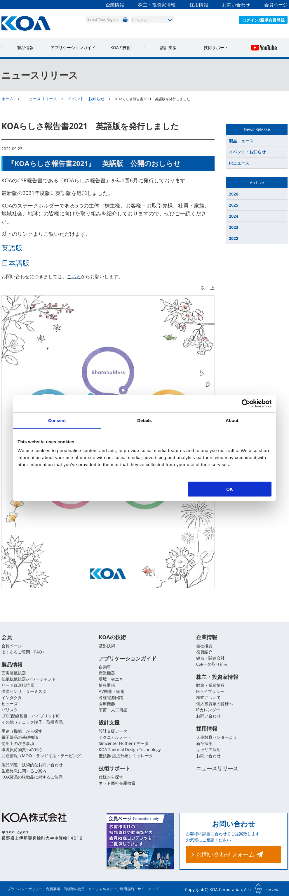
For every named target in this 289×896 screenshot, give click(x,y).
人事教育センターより (216, 737)
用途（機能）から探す (21, 731)
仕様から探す (111, 777)
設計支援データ (113, 731)
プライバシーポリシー (24, 888)
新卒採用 (204, 743)
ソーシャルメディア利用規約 (111, 888)
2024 (233, 216)
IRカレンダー (208, 710)
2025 (233, 205)
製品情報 (25, 47)
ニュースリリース (217, 768)
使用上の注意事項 (17, 743)
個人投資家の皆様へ (214, 704)
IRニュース (239, 163)
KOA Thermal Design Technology (130, 750)
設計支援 (168, 47)
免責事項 (53, 888)
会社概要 (204, 645)
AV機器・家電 (111, 691)
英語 (8, 247)
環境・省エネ (111, 679)
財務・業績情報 (210, 685)
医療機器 (107, 704)
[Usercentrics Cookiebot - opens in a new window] (245, 403)
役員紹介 (204, 652)
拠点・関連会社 (210, 658)
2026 (233, 194)
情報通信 (107, 685)
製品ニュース (241, 140)
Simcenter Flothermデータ (124, 743)
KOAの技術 (120, 47)
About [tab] (232, 420)
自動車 (105, 667)
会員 (6, 637)
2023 (233, 227)
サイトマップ (148, 888)
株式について (208, 697)
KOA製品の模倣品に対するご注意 (32, 777)
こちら (74, 276)
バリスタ (9, 710)
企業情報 (114, 4)
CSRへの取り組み (212, 664)
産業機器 (107, 673)
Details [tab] (144, 420)
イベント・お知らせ (247, 152)
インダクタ (11, 697)
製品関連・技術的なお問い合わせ (32, 765)
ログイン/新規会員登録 (263, 20)
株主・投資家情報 (156, 4)
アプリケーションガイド (73, 47)
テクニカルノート (115, 737)
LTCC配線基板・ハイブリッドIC (30, 716)
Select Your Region (102, 19)
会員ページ (276, 4)
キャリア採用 (208, 750)
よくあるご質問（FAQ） (23, 652)
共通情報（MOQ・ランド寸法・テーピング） (43, 756)
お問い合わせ (236, 4)
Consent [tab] (57, 420)
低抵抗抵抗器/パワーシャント (28, 679)
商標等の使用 (74, 888)
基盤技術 (107, 645)
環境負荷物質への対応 (21, 750)
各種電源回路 (111, 697)
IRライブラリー (210, 691)
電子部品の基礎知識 (19, 737)
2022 (233, 238)
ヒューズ (9, 704)
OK (229, 489)
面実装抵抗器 (13, 673)
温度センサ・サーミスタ (23, 691)
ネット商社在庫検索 (117, 783)
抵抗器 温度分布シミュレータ (126, 756)
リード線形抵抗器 (17, 685)
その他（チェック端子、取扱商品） (34, 722)
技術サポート (216, 47)
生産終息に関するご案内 (23, 771)
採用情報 (198, 4)
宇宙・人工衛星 (113, 710)
